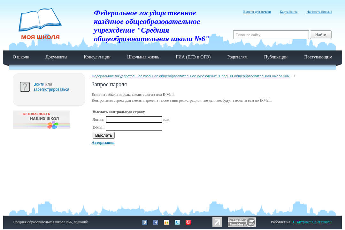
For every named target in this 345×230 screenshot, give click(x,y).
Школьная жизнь (143, 57)
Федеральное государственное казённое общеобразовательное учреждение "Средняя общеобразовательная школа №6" (191, 76)
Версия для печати (257, 11)
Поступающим (318, 57)
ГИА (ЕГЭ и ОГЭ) (193, 57)
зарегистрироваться (51, 89)
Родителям (237, 57)
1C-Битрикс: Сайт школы (311, 222)
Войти (39, 84)
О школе (21, 57)
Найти (320, 35)
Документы (56, 57)
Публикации (276, 57)
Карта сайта (289, 11)
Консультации (97, 57)
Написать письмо (319, 11)
